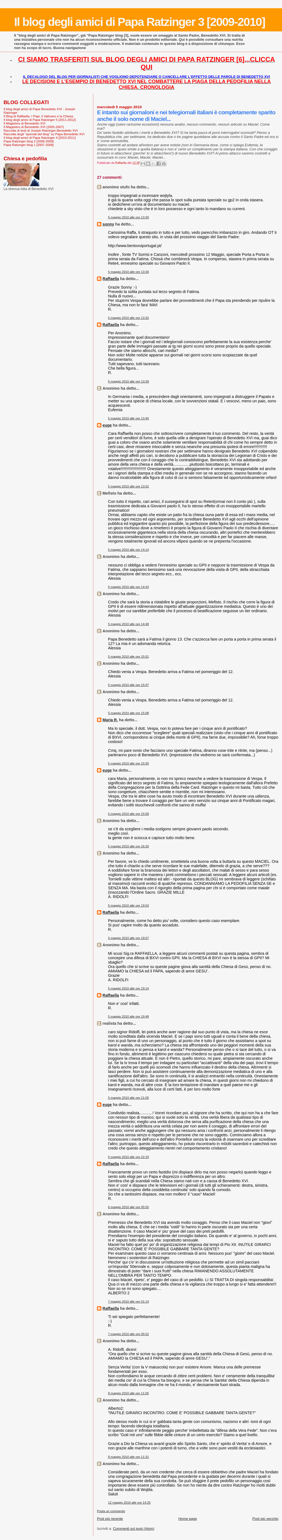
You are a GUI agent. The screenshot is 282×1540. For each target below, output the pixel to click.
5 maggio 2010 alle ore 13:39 (128, 381)
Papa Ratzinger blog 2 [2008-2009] (29, 141)
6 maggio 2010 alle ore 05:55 (128, 1207)
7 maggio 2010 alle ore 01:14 (128, 1301)
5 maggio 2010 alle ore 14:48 (128, 624)
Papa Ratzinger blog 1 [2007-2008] (29, 145)
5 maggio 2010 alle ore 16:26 (128, 846)
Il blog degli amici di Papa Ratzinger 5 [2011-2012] (40, 119)
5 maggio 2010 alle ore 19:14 (128, 988)
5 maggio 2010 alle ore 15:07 (128, 685)
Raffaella (110, 278)
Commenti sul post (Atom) (133, 1529)
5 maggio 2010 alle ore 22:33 (128, 1157)
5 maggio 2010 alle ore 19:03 (128, 905)
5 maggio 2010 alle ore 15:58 (128, 813)
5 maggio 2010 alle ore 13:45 (128, 418)
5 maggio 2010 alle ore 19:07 (128, 938)
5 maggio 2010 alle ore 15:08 (128, 713)
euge (107, 425)
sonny (108, 224)
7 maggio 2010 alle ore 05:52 (128, 1334)
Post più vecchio (265, 1519)
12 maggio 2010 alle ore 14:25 (129, 1502)
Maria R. (110, 720)
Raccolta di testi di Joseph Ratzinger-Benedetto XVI (41, 130)
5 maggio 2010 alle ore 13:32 (128, 317)
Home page (187, 1519)
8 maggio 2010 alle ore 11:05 (128, 1393)
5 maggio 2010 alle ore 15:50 (128, 763)
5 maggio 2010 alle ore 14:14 (128, 549)
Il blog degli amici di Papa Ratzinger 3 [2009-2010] (139, 21)
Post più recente (110, 1519)
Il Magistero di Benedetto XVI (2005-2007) (34, 127)
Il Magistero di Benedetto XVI (24, 123)
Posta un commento (111, 1511)
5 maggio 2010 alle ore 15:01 (128, 656)
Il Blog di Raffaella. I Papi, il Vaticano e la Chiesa (38, 116)
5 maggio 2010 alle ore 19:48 (128, 1016)
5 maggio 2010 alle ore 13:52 (128, 486)
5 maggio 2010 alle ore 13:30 (128, 217)
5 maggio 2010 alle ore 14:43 (128, 587)
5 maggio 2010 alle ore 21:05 (128, 1097)
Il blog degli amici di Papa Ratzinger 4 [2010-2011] (40, 137)
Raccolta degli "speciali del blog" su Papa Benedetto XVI (44, 134)
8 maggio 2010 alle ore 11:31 (128, 1456)
